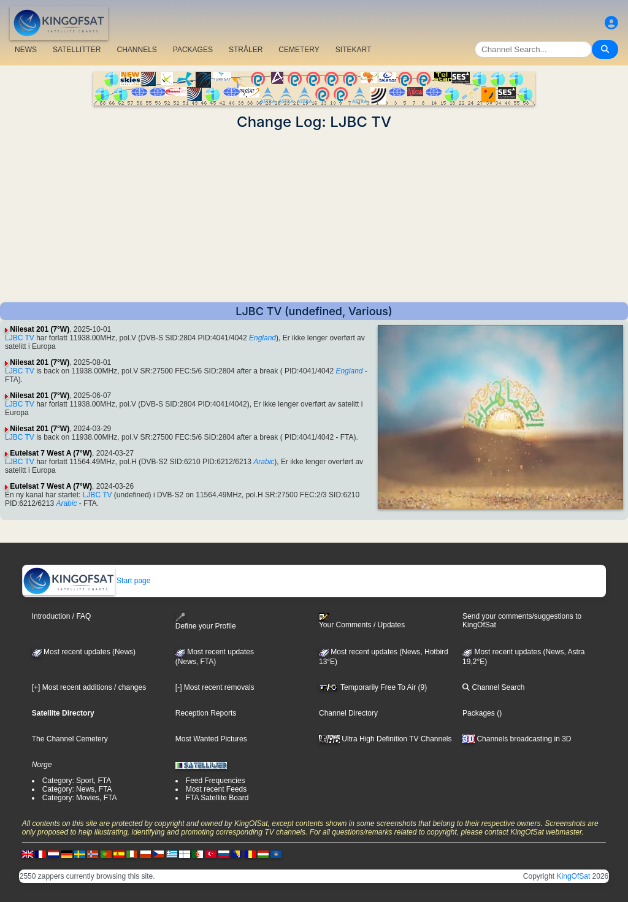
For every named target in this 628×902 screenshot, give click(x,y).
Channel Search (493, 687)
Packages (478, 713)
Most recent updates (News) (84, 652)
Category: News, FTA (77, 789)
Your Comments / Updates (362, 621)
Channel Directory (348, 713)
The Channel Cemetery (70, 739)
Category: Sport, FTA (76, 780)
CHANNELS (136, 49)
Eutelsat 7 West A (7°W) (51, 453)
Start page (87, 580)
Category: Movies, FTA (79, 797)
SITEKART (353, 49)
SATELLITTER (77, 49)
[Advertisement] (314, 216)
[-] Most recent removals (215, 687)
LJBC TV (19, 338)
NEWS (26, 49)
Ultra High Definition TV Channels (385, 739)
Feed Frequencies (215, 780)
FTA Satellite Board (217, 797)
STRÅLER (245, 49)
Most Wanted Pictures (211, 739)
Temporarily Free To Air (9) (373, 687)
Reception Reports (205, 713)
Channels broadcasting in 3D (516, 739)
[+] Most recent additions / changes (89, 687)
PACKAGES (193, 49)
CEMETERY (298, 49)
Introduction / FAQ (61, 616)
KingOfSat (574, 876)
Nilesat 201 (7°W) (39, 329)
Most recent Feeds (216, 789)
